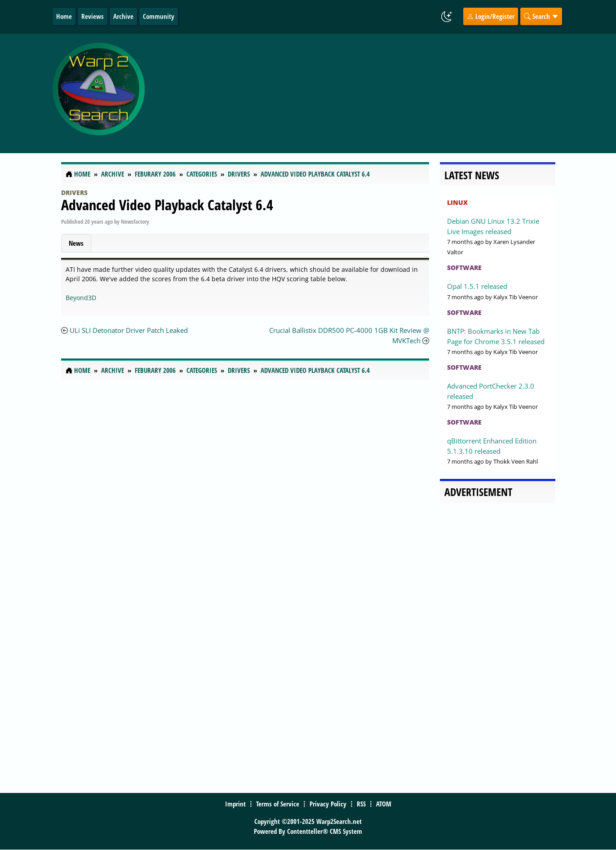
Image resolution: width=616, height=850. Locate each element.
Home (64, 16)
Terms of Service (277, 803)
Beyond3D (81, 297)
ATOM (383, 803)
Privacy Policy (328, 803)
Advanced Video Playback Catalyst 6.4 (167, 204)
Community (158, 16)
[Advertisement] (367, 93)
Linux (457, 202)
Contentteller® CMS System (324, 831)
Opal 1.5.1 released (477, 286)
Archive (123, 16)
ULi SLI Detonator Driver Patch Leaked (129, 330)
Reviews (92, 16)
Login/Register (490, 16)
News (76, 243)
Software (464, 267)
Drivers (74, 192)
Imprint (235, 803)
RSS (361, 803)
